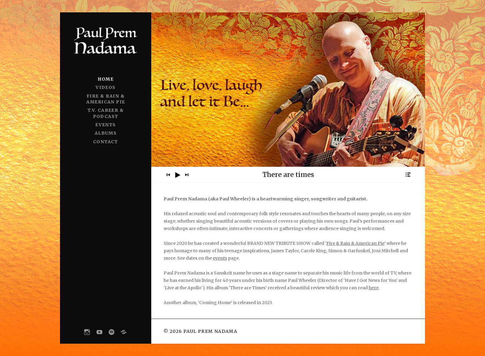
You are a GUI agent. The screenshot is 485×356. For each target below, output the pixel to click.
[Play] (177, 175)
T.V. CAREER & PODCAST (106, 113)
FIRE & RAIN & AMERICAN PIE (105, 99)
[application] (288, 174)
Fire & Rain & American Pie (355, 243)
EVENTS (105, 125)
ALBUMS (106, 133)
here (374, 288)
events (220, 258)
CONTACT (105, 141)
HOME (106, 79)
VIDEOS (105, 87)
